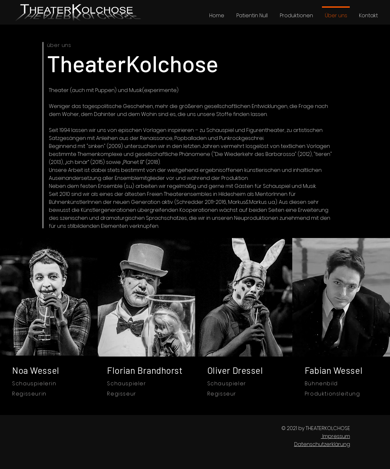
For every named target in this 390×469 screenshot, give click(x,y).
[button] (296, 12)
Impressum (335, 436)
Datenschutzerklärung (322, 444)
